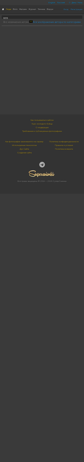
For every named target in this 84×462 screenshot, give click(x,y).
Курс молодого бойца (42, 399)
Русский (61, 3)
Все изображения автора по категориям (57, 108)
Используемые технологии (24, 421)
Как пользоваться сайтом (42, 396)
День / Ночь (74, 3)
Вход (66, 9)
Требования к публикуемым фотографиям (42, 407)
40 (6, 59)
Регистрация (76, 9)
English (51, 3)
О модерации (42, 403)
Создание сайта (24, 428)
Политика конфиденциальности (64, 417)
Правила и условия (64, 421)
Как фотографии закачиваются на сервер (24, 417)
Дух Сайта (24, 424)
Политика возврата (64, 424)
